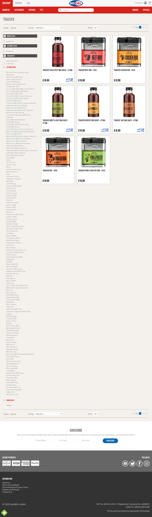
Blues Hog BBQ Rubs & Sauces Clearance (21, 136)
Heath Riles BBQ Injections (15, 153)
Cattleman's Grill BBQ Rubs (16, 271)
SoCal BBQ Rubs (12, 382)
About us (6, 482)
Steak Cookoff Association (15, 226)
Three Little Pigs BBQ (14, 389)
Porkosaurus (10, 278)
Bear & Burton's (11, 171)
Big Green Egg (11, 316)
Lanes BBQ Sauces (13, 122)
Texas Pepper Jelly (12, 297)
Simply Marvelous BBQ (14, 257)
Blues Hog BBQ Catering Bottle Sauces (20, 354)
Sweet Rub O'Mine (12, 240)
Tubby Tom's (10, 392)
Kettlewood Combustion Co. (16, 250)
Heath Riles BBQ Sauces (15, 155)
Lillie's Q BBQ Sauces (13, 79)
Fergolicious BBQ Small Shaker (17, 98)
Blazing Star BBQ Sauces (15, 112)
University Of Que (12, 176)
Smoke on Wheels (12, 332)
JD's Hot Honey (11, 366)
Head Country (11, 254)
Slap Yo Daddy (11, 342)
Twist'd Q (9, 200)
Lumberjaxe (10, 370)
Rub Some (10, 245)
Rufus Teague (11, 380)
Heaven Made (11, 209)
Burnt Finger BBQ (12, 325)
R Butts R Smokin (12, 202)
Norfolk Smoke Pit (12, 375)
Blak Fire (9, 290)
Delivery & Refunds (10, 489)
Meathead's (10, 259)
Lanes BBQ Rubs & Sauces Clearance (19, 129)
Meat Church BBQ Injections (16, 141)
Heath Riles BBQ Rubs (14, 309)
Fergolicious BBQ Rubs (14, 214)
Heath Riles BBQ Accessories (16, 148)
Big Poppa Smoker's (13, 328)
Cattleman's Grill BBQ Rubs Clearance (19, 110)
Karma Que (10, 340)
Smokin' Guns (11, 188)
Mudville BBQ (11, 221)
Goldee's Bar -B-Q (12, 86)
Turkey (8, 160)
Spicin (8, 167)
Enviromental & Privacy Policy (15, 487)
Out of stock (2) (11, 61)
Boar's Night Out (12, 264)
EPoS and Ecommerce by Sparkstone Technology (128, 510)
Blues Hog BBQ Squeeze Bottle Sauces (20, 131)
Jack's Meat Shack (12, 363)
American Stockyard (13, 169)
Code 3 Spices (11, 195)
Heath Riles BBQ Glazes (14, 145)
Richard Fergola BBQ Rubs (16, 84)
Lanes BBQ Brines (12, 126)
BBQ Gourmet (11, 351)
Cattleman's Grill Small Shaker (16, 105)
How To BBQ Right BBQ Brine (17, 91)
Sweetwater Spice (12, 330)
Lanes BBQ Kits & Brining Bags (17, 124)
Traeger (9, 314)
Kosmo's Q (10, 306)
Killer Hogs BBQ (12, 368)
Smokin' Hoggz (11, 193)
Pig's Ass (9, 276)
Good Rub (10, 359)
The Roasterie (11, 190)
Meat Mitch (10, 302)
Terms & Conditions (10, 484)
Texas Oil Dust (11, 164)
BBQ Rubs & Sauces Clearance (17, 287)
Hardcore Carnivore (13, 361)
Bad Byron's (10, 344)
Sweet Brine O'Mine (13, 238)
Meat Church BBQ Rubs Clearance (18, 138)
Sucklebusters (11, 385)
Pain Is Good (10, 247)
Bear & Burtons (11, 347)
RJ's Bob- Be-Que (12, 273)
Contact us (139, 3)
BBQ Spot (9, 181)
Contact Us (7, 491)
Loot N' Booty (11, 183)
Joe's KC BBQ (11, 280)
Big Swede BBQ (12, 266)
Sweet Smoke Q (12, 335)
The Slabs (9, 233)
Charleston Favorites (13, 179)
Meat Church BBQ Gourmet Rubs (18, 143)
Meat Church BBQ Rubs (15, 373)
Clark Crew (10, 283)
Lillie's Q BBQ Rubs (13, 82)
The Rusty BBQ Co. (13, 387)
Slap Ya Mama (11, 304)
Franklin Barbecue (12, 356)
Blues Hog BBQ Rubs (14, 134)
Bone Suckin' (10, 292)
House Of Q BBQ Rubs (14, 93)
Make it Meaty (11, 205)
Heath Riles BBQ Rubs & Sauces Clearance (21, 150)
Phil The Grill (10, 162)
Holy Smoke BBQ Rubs (14, 77)
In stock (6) (8, 63)
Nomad (8, 323)
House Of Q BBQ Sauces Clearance (19, 96)
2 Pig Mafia (10, 337)
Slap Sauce (10, 74)
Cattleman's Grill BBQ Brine (16, 108)
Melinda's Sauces (12, 349)
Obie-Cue (9, 212)
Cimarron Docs (11, 219)
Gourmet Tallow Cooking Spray (17, 72)
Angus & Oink (11, 321)
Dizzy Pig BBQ (11, 235)
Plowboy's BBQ (11, 377)
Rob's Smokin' (11, 198)
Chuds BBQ (10, 157)
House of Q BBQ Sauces (15, 252)
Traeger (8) (8, 41)
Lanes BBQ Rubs (12, 295)
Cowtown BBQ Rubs (13, 100)
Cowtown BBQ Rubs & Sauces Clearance (21, 103)
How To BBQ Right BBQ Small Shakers (20, 89)
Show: (90, 27)
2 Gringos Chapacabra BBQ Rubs (18, 311)
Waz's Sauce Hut (12, 394)
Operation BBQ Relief (13, 186)
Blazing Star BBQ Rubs (14, 228)
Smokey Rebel (11, 318)
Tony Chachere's (12, 231)
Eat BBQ (9, 261)
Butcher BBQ (11, 207)
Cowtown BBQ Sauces (14, 269)
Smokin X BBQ (11, 216)
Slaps (8, 174)
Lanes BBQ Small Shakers (15, 119)
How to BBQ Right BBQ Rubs (17, 285)
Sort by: (31, 28)
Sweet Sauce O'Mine (13, 243)
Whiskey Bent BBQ (13, 299)
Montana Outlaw (12, 224)
